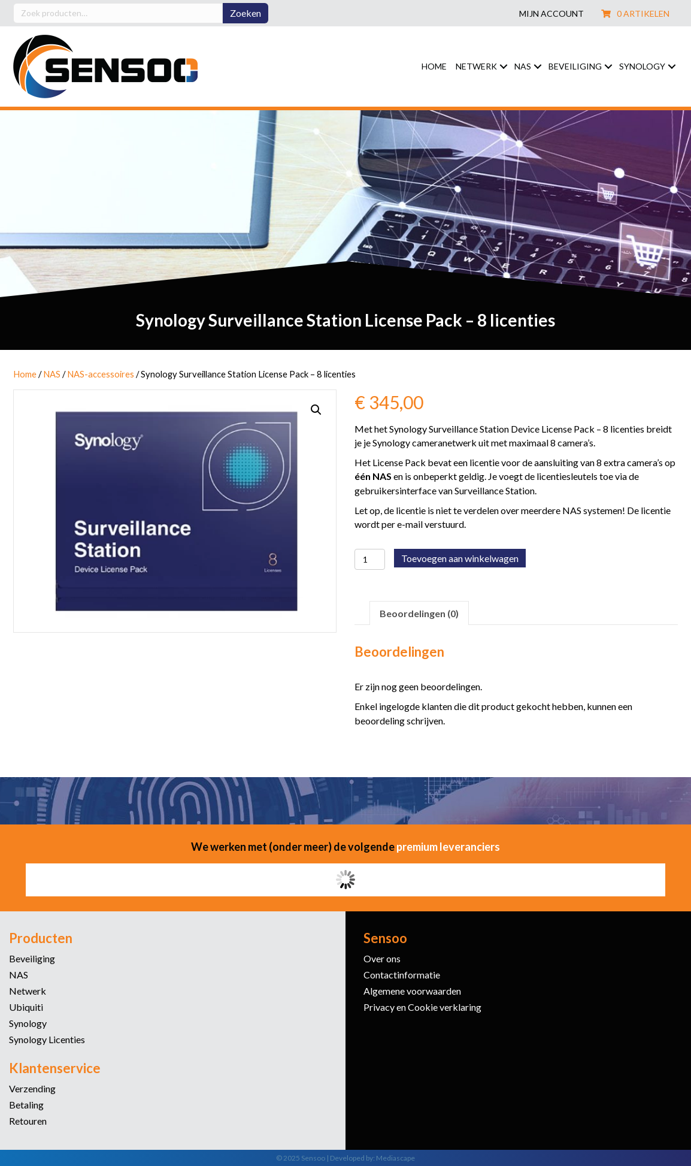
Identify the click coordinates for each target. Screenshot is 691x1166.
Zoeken (245, 13)
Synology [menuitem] (642, 66)
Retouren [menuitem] (28, 1121)
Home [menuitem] (434, 66)
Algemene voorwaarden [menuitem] (412, 991)
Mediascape (395, 1157)
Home (25, 373)
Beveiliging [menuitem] (575, 66)
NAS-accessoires (100, 373)
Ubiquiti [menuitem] (26, 1007)
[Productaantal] (369, 559)
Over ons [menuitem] (382, 959)
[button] (503, 66)
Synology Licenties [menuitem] (47, 1040)
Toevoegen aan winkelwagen (460, 558)
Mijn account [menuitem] (551, 14)
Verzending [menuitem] (32, 1089)
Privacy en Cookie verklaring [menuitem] (422, 1007)
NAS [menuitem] (522, 66)
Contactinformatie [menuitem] (401, 975)
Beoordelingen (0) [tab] (419, 613)
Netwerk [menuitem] (476, 66)
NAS (51, 373)
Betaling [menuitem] (26, 1105)
